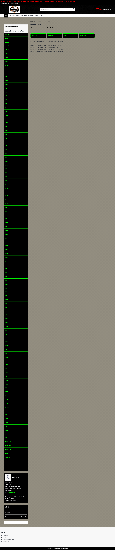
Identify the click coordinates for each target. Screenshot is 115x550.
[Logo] (14, 9)
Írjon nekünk (11, 493)
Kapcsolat (12, 15)
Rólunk (17, 15)
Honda (39, 21)
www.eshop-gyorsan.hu (61, 548)
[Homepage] (6, 15)
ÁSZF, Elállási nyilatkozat (27, 15)
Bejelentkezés (5, 3)
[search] (73, 9)
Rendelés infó (39, 15)
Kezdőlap (32, 21)
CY (44, 21)
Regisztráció (14, 3)
